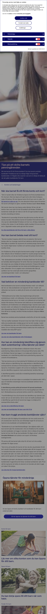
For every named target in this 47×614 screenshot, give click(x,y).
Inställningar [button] (22, 28)
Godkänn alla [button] (23, 18)
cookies (10, 13)
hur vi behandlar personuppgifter (22, 13)
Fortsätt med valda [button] (24, 23)
